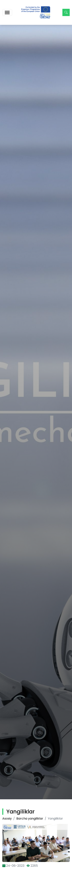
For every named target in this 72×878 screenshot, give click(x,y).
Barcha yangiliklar (29, 818)
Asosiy (7, 818)
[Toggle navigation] (7, 12)
